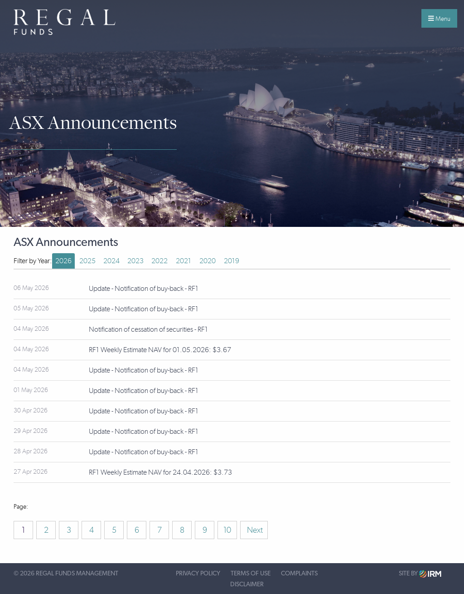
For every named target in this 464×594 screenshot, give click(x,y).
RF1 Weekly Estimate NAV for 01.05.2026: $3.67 (160, 349)
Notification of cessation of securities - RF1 (148, 329)
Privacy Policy (198, 573)
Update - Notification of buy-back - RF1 (143, 288)
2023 (135, 260)
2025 (87, 260)
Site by (420, 574)
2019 (231, 260)
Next (254, 530)
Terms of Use (251, 573)
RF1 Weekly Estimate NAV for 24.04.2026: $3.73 (160, 472)
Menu (439, 19)
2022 (159, 260)
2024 (111, 260)
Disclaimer (247, 584)
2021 (183, 260)
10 (227, 530)
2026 (63, 260)
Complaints (299, 573)
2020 (207, 260)
